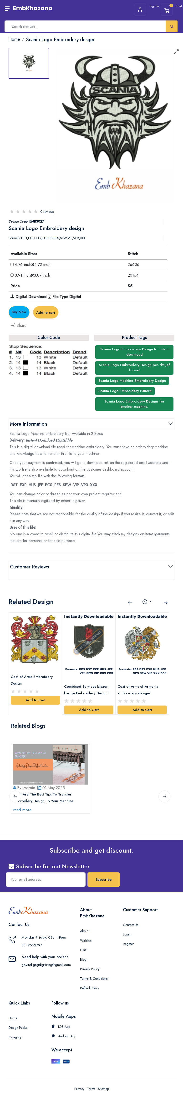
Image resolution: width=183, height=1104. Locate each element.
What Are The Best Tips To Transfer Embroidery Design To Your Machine (45, 789)
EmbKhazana (32, 8)
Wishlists (86, 931)
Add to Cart (35, 689)
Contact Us (130, 915)
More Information (28, 424)
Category (15, 1027)
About (84, 921)
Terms (91, 1079)
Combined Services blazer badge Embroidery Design (88, 678)
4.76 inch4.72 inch (33, 264)
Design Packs (18, 1018)
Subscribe (104, 870)
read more (24, 801)
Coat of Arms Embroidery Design (34, 669)
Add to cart (91, 312)
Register (128, 934)
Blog (83, 950)
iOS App (60, 1017)
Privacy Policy (89, 959)
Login (127, 925)
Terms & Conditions (93, 969)
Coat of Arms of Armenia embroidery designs (139, 678)
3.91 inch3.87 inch (32, 275)
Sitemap (103, 1079)
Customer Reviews (29, 566)
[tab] (29, 63)
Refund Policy (89, 978)
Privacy (79, 1079)
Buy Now (35, 311)
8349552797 (31, 936)
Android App (63, 1026)
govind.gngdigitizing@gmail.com (46, 955)
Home (13, 1008)
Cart (83, 940)
